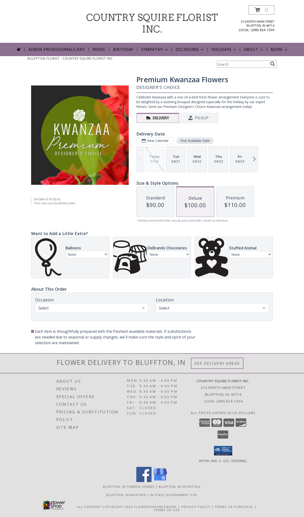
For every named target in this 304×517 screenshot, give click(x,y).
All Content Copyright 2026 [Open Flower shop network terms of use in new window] (105, 506)
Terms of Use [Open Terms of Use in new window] (167, 509)
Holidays (224, 49)
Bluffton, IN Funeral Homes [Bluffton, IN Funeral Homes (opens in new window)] (129, 486)
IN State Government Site (173, 495)
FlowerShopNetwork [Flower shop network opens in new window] (155, 506)
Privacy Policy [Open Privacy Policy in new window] (195, 506)
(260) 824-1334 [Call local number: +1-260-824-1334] (262, 30)
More (279, 49)
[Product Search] (242, 64)
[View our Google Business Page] (160, 480)
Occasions (190, 49)
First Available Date (195, 140)
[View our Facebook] (144, 480)
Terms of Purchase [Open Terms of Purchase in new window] (234, 506)
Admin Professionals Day (56, 49)
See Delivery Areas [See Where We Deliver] (217, 363)
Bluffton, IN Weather (126, 495)
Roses (99, 49)
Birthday (123, 49)
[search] (272, 64)
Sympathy (155, 49)
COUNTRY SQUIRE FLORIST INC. (152, 23)
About (254, 49)
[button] (261, 9)
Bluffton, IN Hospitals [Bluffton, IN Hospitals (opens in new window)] (180, 486)
